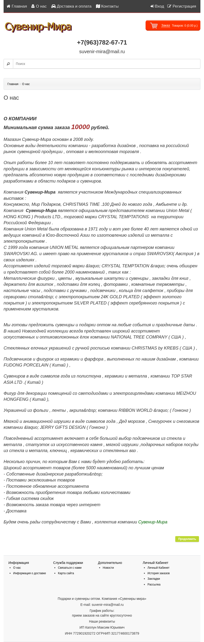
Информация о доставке (29, 573)
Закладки (153, 578)
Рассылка (153, 584)
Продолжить (187, 539)
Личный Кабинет (158, 567)
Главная (12, 84)
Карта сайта (66, 573)
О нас (26, 84)
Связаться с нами (69, 567)
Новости (108, 567)
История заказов (158, 573)
